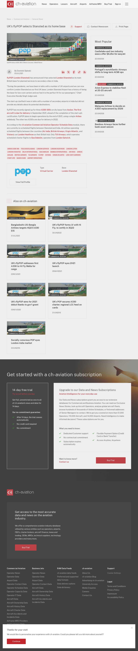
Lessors (64, 4)
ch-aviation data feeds (66, 573)
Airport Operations (34, 158)
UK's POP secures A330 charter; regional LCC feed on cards (67, 304)
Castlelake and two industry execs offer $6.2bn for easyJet (110, 52)
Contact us (64, 462)
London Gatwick (63, 138)
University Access (90, 584)
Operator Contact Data (17, 584)
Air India (46, 131)
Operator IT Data (14, 595)
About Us (86, 573)
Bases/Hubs (21, 158)
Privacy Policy (113, 590)
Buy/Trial (108, 4)
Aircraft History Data (16, 606)
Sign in (118, 4)
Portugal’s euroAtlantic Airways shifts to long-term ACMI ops (111, 70)
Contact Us (87, 595)
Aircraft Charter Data (16, 610)
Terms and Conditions (116, 586)
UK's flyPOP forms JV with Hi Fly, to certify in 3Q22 (66, 226)
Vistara (10, 134)
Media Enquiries (89, 588)
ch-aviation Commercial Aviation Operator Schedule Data (47, 125)
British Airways (57, 131)
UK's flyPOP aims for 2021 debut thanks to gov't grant (24, 303)
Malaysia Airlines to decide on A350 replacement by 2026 (110, 107)
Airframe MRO (95, 4)
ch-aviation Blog (89, 577)
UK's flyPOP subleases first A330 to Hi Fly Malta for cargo (24, 266)
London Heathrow (26, 134)
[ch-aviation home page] (21, 4)
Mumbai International (58, 152)
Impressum (112, 594)
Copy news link (79, 72)
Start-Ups (11, 158)
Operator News (13, 573)
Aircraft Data (12, 599)
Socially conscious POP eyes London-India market (25, 341)
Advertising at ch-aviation (93, 580)
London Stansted (21, 78)
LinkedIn (63, 72)
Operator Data (13, 577)
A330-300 (45, 110)
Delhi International (30, 152)
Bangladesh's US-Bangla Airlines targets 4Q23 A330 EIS (25, 228)
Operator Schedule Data (17, 588)
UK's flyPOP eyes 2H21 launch (63, 264)
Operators (53, 4)
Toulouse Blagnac (28, 149)
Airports (83, 4)
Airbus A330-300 (13, 149)
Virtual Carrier (46, 171)
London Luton (71, 149)
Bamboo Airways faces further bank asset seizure (110, 125)
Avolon (70, 110)
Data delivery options (66, 584)
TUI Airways (60, 134)
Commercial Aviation (22, 19)
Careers (85, 591)
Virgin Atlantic (71, 131)
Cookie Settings (114, 573)
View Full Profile (23, 182)
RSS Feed (85, 72)
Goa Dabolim (36, 138)
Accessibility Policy (115, 597)
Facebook (74, 72)
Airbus (78, 116)
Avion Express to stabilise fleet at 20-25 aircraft (110, 89)
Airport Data (12, 580)
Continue (16, 641)
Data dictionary (63, 587)
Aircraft (73, 4)
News (44, 4)
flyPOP (10, 78)
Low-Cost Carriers (73, 155)
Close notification (131, 627)
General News (37, 19)
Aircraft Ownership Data (17, 603)
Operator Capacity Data (17, 591)
